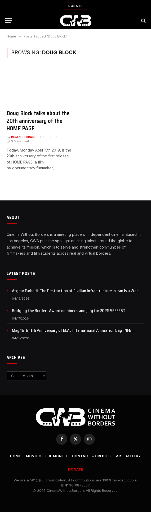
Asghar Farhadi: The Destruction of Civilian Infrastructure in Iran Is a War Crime (75, 291)
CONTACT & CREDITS (91, 456)
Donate (75, 6)
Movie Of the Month (46, 456)
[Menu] (8, 21)
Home (15, 456)
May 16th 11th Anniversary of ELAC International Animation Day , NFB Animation (71, 331)
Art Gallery (128, 456)
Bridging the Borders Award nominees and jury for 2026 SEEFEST (68, 311)
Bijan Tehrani (23, 137)
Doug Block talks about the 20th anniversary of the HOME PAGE (38, 121)
